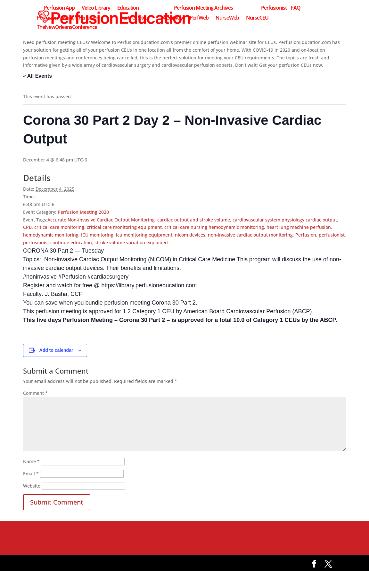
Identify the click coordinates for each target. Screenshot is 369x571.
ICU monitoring (97, 235)
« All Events (37, 76)
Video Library (96, 8)
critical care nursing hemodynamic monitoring (214, 227)
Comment (35, 393)
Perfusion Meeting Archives (203, 8)
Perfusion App (59, 8)
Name (31, 461)
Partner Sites (134, 18)
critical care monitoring (59, 227)
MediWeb (172, 18)
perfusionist (332, 235)
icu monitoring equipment (144, 235)
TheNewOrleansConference (67, 27)
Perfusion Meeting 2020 (83, 212)
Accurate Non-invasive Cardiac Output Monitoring (101, 220)
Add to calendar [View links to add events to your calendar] (56, 350)
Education (128, 8)
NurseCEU (257, 18)
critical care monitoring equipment (124, 227)
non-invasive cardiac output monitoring (250, 235)
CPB (27, 227)
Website (31, 486)
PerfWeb (199, 18)
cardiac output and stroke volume (193, 220)
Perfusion (305, 235)
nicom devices (190, 235)
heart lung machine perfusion (298, 227)
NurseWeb (227, 18)
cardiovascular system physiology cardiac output (285, 220)
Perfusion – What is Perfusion (68, 18)
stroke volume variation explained (131, 242)
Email (31, 474)
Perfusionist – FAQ (280, 8)
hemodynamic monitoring (50, 235)
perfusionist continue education (57, 242)
